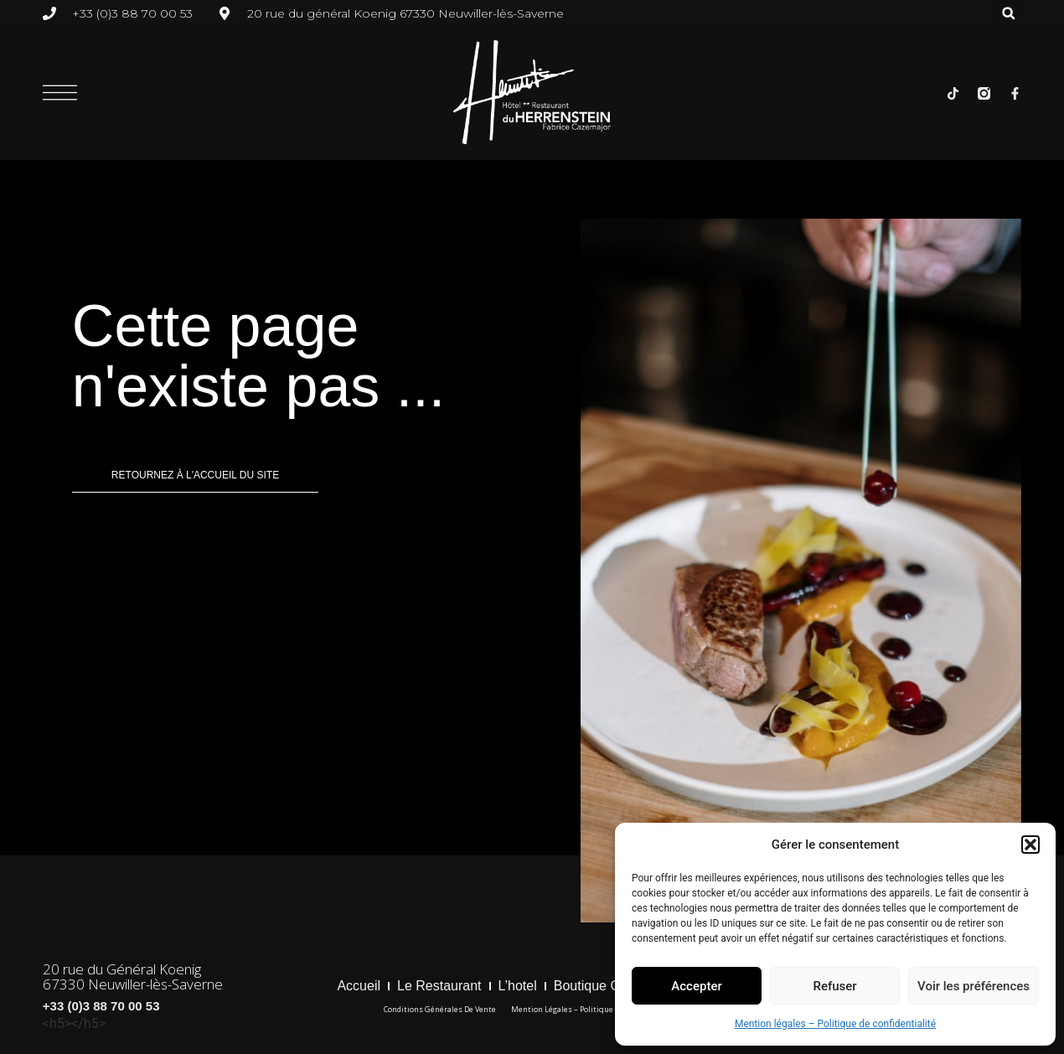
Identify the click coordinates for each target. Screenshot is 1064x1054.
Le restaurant (439, 986)
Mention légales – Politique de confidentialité (835, 1024)
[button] (1030, 844)
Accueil (358, 986)
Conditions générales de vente (440, 1009)
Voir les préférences (973, 986)
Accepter (696, 986)
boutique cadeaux (609, 986)
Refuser (834, 986)
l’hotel (517, 986)
